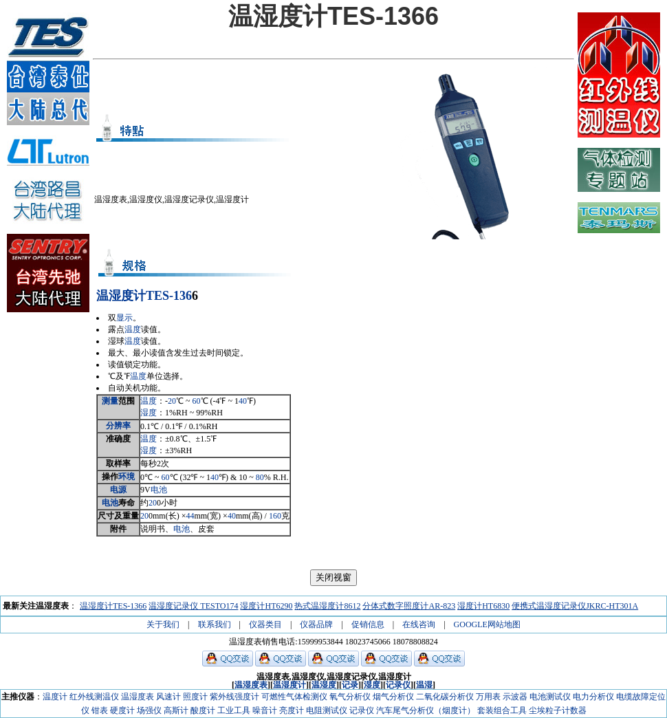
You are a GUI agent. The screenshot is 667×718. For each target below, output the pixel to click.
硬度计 (122, 710)
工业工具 (233, 710)
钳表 (99, 710)
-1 (174, 296)
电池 (159, 489)
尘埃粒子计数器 (558, 710)
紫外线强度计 (234, 696)
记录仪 (398, 685)
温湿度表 (250, 685)
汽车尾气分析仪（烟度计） (425, 710)
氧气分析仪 (350, 696)
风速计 (168, 696)
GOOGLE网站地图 (487, 624)
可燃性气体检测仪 (294, 696)
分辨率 (118, 426)
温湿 (424, 685)
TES (157, 296)
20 (172, 401)
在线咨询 (418, 624)
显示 (124, 318)
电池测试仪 (550, 696)
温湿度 (323, 685)
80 (260, 477)
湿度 (148, 412)
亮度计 (291, 710)
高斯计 (176, 710)
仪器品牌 (316, 624)
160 (275, 516)
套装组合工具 (502, 710)
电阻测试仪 (326, 710)
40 (243, 401)
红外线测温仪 (94, 696)
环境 (126, 476)
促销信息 (367, 624)
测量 (110, 401)
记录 (350, 685)
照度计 (195, 696)
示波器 (515, 696)
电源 (118, 489)
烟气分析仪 (393, 696)
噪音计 (264, 710)
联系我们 (214, 624)
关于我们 (162, 624)
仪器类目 (265, 624)
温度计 (55, 696)
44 (190, 516)
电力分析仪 (593, 696)
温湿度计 (121, 296)
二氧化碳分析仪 (445, 696)
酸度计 (202, 710)
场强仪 (149, 710)
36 (185, 296)
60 (197, 401)
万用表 (488, 696)
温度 (132, 329)
